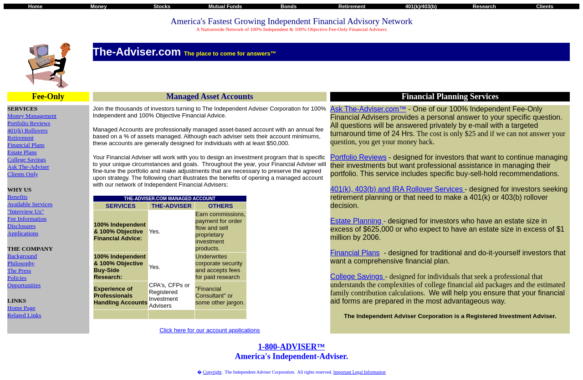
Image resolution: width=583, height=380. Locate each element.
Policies (16, 277)
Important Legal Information (359, 372)
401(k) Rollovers (27, 130)
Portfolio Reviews (28, 123)
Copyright (212, 372)
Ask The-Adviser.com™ (368, 109)
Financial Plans (26, 145)
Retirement (20, 137)
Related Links (24, 315)
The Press (19, 270)
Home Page (21, 307)
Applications (22, 233)
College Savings (26, 159)
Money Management (31, 115)
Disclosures (21, 226)
